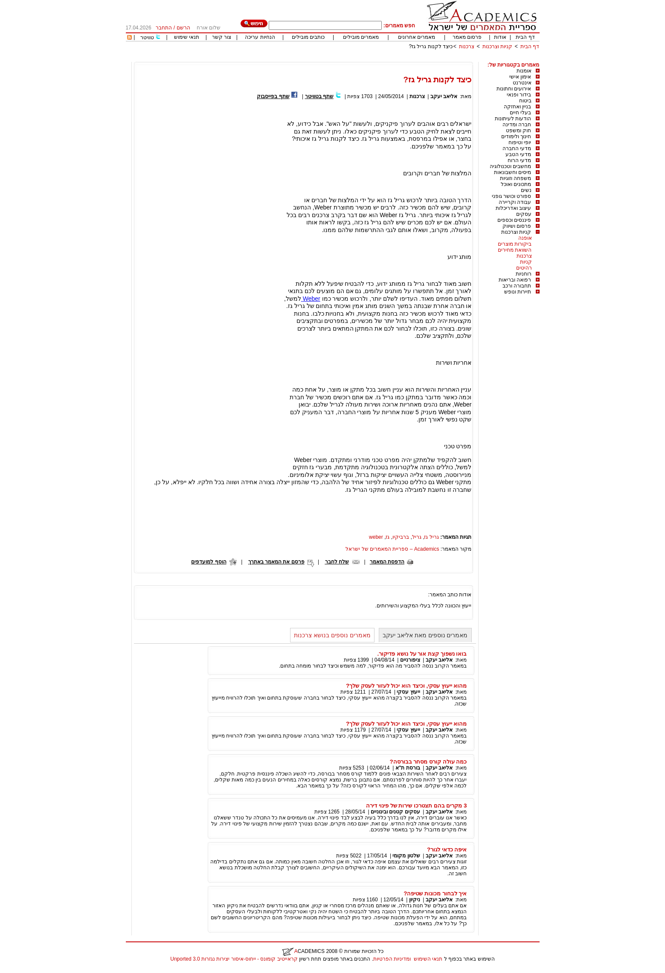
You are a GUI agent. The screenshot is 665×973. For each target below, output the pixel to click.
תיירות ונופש (517, 292)
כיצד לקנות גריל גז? (431, 46)
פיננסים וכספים (514, 220)
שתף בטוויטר (319, 96)
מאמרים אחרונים (416, 37)
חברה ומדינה (516, 125)
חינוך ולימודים (516, 136)
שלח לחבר (337, 562)
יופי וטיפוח (519, 142)
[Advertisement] (384, 58)
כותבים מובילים (308, 37)
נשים (526, 190)
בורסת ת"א (407, 768)
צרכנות (466, 46)
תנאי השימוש (428, 959)
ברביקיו (400, 537)
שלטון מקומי (406, 856)
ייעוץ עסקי (408, 692)
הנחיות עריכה (260, 37)
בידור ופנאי (519, 95)
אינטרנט (522, 83)
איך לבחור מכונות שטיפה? (435, 893)
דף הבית (525, 37)
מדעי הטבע (518, 154)
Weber (310, 298)
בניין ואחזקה (517, 107)
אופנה (525, 238)
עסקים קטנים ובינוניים (395, 812)
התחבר (164, 28)
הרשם (183, 28)
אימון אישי (520, 77)
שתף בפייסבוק (273, 96)
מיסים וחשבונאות (512, 172)
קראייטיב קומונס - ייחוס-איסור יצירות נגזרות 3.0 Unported (233, 959)
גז (387, 537)
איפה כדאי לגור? (447, 849)
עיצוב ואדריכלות (513, 208)
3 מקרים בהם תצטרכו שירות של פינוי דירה (416, 805)
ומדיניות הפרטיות (392, 959)
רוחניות (523, 274)
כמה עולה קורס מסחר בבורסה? (428, 761)
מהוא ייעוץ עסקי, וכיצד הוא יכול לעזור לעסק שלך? (406, 686)
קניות (526, 262)
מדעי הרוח (519, 160)
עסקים (523, 214)
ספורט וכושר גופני (511, 196)
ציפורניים (410, 660)
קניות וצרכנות (497, 46)
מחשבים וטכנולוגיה (510, 166)
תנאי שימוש (186, 37)
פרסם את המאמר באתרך (276, 562)
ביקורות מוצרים (514, 244)
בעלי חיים (520, 113)
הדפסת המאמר (387, 562)
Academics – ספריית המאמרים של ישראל (392, 549)
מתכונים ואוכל (516, 184)
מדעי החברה (516, 148)
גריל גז (431, 537)
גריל (416, 537)
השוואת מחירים (514, 250)
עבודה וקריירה (515, 202)
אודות (500, 37)
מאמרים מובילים (361, 37)
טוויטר (147, 38)
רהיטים (524, 268)
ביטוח (525, 101)
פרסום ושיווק (516, 226)
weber (376, 537)
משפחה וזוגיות (515, 178)
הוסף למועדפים (208, 562)
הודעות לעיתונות (513, 119)
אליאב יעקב (443, 96)
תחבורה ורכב (516, 286)
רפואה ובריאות (515, 280)
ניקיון (414, 900)
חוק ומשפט (518, 131)
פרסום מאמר (467, 37)
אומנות (524, 71)
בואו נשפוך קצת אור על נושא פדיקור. (422, 654)
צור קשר (221, 37)
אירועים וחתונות (514, 89)
